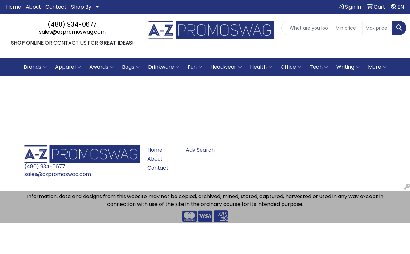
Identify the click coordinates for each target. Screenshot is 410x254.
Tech (319, 67)
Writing (348, 67)
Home (13, 7)
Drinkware (163, 67)
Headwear (226, 67)
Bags (131, 67)
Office (291, 67)
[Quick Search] (306, 28)
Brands (35, 67)
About (33, 7)
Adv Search (200, 149)
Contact (56, 7)
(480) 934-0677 (72, 24)
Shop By (81, 7)
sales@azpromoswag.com (72, 32)
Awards (101, 67)
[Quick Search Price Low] (347, 28)
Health (261, 67)
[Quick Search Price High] (377, 28)
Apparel (68, 67)
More (377, 67)
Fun (195, 67)
